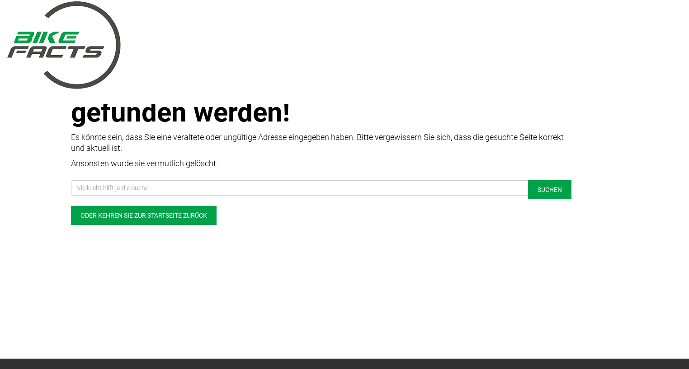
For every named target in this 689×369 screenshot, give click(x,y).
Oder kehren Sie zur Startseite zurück (143, 215)
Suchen (550, 189)
